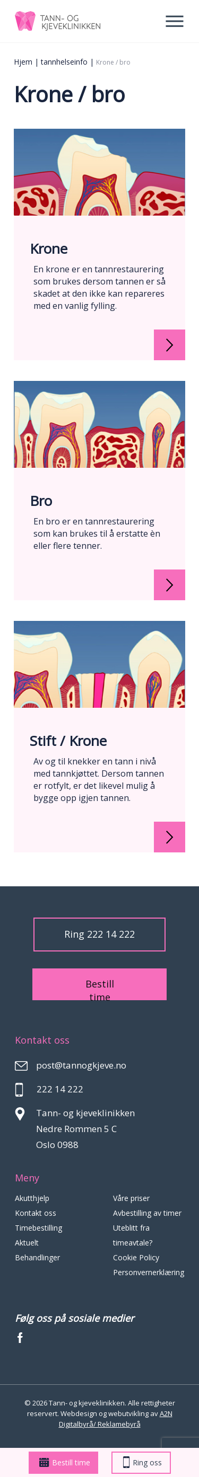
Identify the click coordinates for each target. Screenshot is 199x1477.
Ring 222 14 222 (99, 934)
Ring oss (142, 1462)
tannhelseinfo (64, 62)
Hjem (23, 62)
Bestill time (64, 1462)
